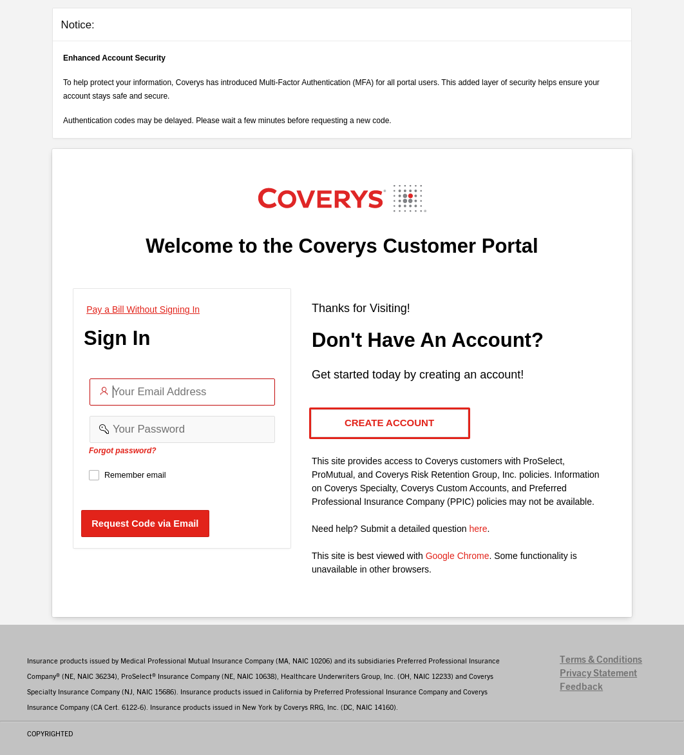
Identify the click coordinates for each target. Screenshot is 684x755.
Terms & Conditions (601, 660)
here (478, 529)
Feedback (581, 687)
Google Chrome (457, 556)
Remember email (135, 475)
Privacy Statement (598, 673)
